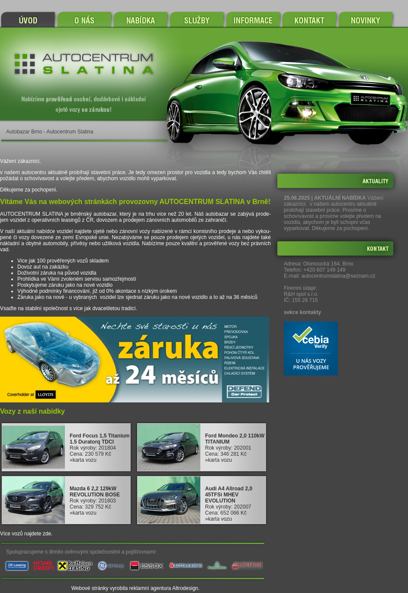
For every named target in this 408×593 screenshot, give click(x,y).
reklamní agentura (150, 588)
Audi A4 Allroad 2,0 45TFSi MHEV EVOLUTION (228, 495)
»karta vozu (83, 460)
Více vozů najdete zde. (26, 534)
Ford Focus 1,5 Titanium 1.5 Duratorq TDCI (99, 439)
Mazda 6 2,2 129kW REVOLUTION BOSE (95, 492)
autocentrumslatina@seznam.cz (339, 276)
